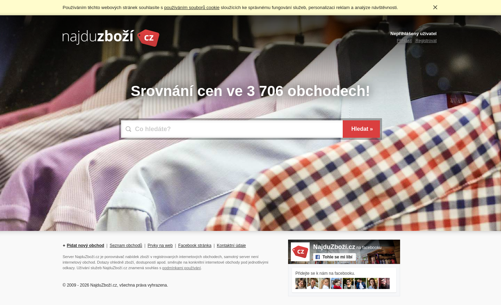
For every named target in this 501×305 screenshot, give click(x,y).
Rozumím (435, 7)
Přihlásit (404, 40)
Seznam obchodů (126, 245)
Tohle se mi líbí (337, 257)
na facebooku (347, 247)
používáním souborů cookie (192, 7)
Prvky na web (160, 245)
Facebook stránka (194, 245)
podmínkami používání (181, 268)
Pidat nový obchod (85, 245)
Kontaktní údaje (231, 245)
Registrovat (426, 40)
